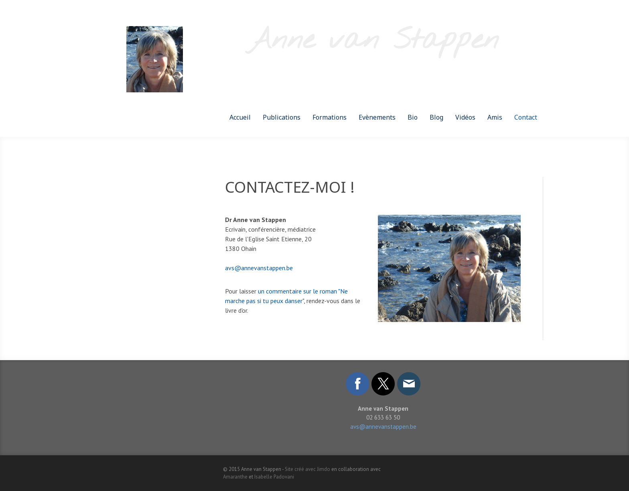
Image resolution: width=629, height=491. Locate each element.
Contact (525, 117)
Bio (413, 117)
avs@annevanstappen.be (259, 268)
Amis (494, 117)
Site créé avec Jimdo (307, 469)
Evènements (377, 117)
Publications (281, 117)
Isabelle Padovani (274, 476)
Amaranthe (235, 476)
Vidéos (465, 117)
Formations (329, 117)
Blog (436, 117)
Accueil (240, 117)
